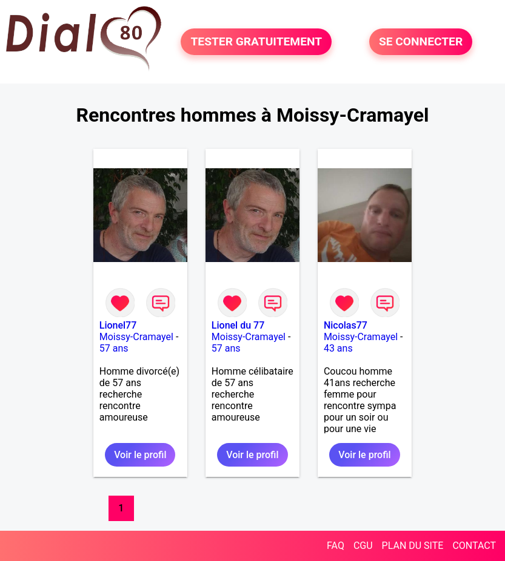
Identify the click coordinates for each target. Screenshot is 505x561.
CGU (363, 545)
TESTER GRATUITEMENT (256, 41)
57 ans (114, 348)
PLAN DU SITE (413, 545)
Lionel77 (118, 325)
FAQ (335, 545)
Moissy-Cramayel (136, 337)
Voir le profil (140, 455)
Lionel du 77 (238, 325)
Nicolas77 (345, 325)
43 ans (338, 348)
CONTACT (474, 545)
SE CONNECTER (421, 41)
